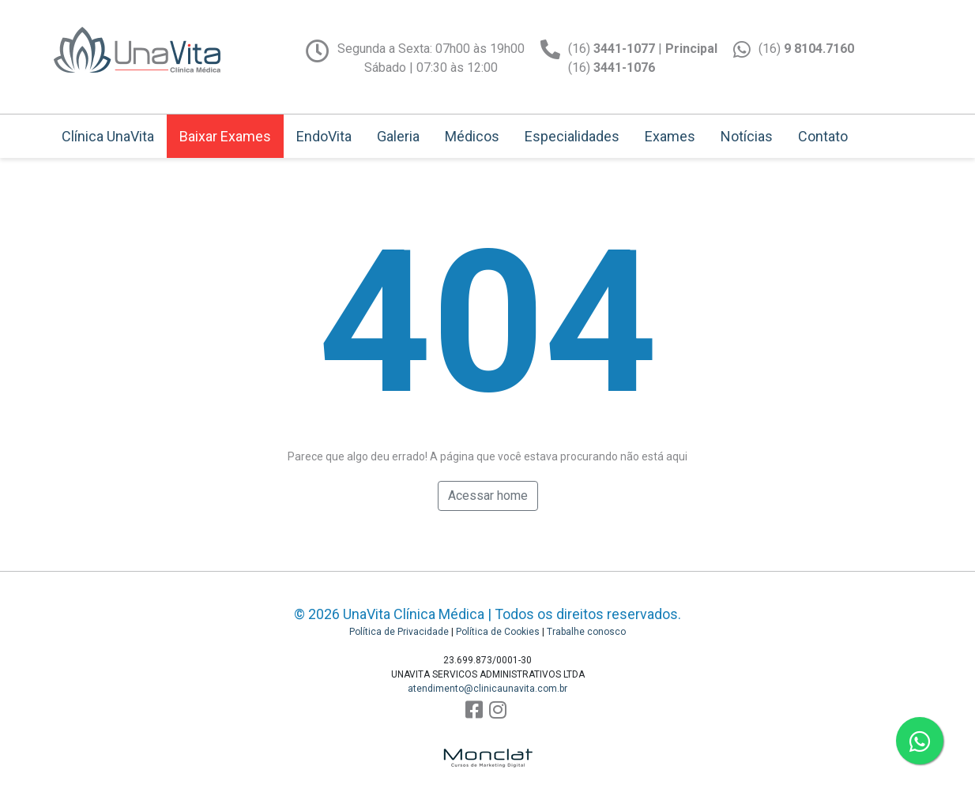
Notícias (747, 136)
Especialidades (572, 136)
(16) (806, 48)
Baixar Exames (225, 136)
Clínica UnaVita (108, 136)
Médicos (472, 136)
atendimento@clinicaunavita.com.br (487, 688)
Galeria (398, 136)
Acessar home (488, 495)
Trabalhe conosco (586, 631)
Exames (670, 136)
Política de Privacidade (399, 631)
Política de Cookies (498, 631)
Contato (823, 136)
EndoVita (324, 136)
